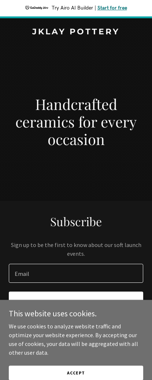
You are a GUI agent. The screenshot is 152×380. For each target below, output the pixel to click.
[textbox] (76, 273)
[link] (76, 32)
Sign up (76, 302)
